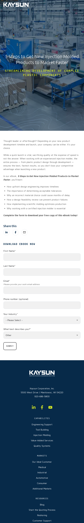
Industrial (42, 472)
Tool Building (42, 429)
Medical (42, 467)
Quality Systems (42, 446)
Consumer (42, 483)
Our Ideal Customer (42, 462)
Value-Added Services (42, 440)
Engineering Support (42, 424)
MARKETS (42, 456)
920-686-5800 (42, 396)
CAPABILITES (42, 418)
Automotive (42, 478)
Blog (42, 504)
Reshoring (42, 515)
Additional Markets (42, 488)
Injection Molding (42, 435)
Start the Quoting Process (42, 510)
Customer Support (42, 520)
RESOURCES (42, 498)
